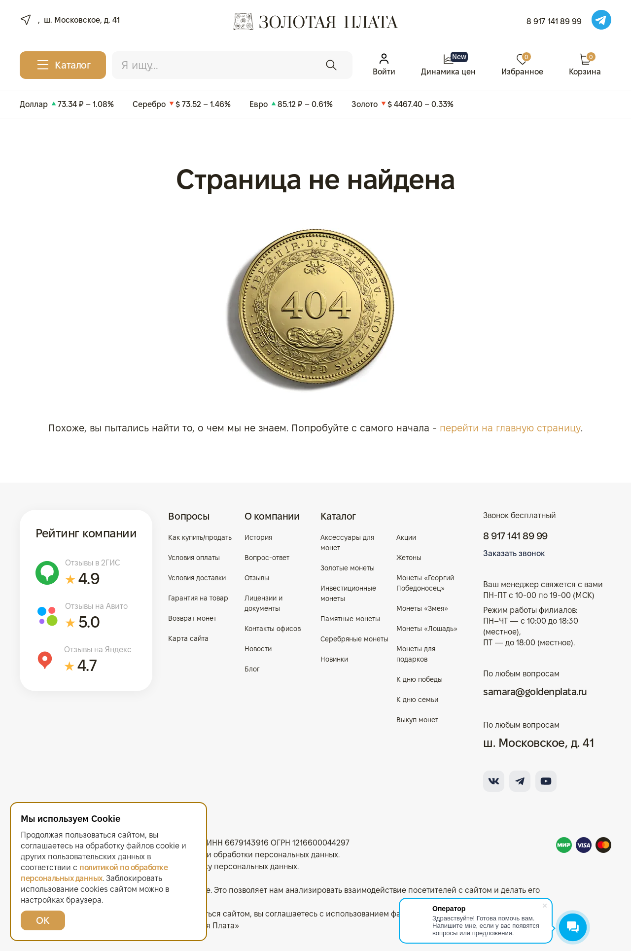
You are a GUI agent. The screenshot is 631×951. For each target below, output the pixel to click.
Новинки (334, 659)
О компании (272, 515)
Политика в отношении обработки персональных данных (232, 854)
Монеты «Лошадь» (426, 628)
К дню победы (419, 679)
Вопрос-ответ (267, 557)
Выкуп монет (417, 719)
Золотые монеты (347, 567)
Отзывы (257, 577)
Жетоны (408, 557)
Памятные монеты (350, 618)
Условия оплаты (194, 557)
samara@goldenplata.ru (535, 691)
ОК (42, 920)
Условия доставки (197, 577)
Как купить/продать (200, 537)
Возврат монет (192, 618)
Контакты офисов (273, 628)
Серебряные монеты (354, 638)
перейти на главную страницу (510, 428)
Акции (406, 537)
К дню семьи (417, 699)
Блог (252, 668)
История (258, 537)
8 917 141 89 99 (554, 21)
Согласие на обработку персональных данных (211, 866)
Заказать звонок (514, 553)
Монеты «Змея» (422, 608)
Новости (258, 648)
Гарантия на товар (198, 597)
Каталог (338, 515)
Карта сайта (188, 638)
